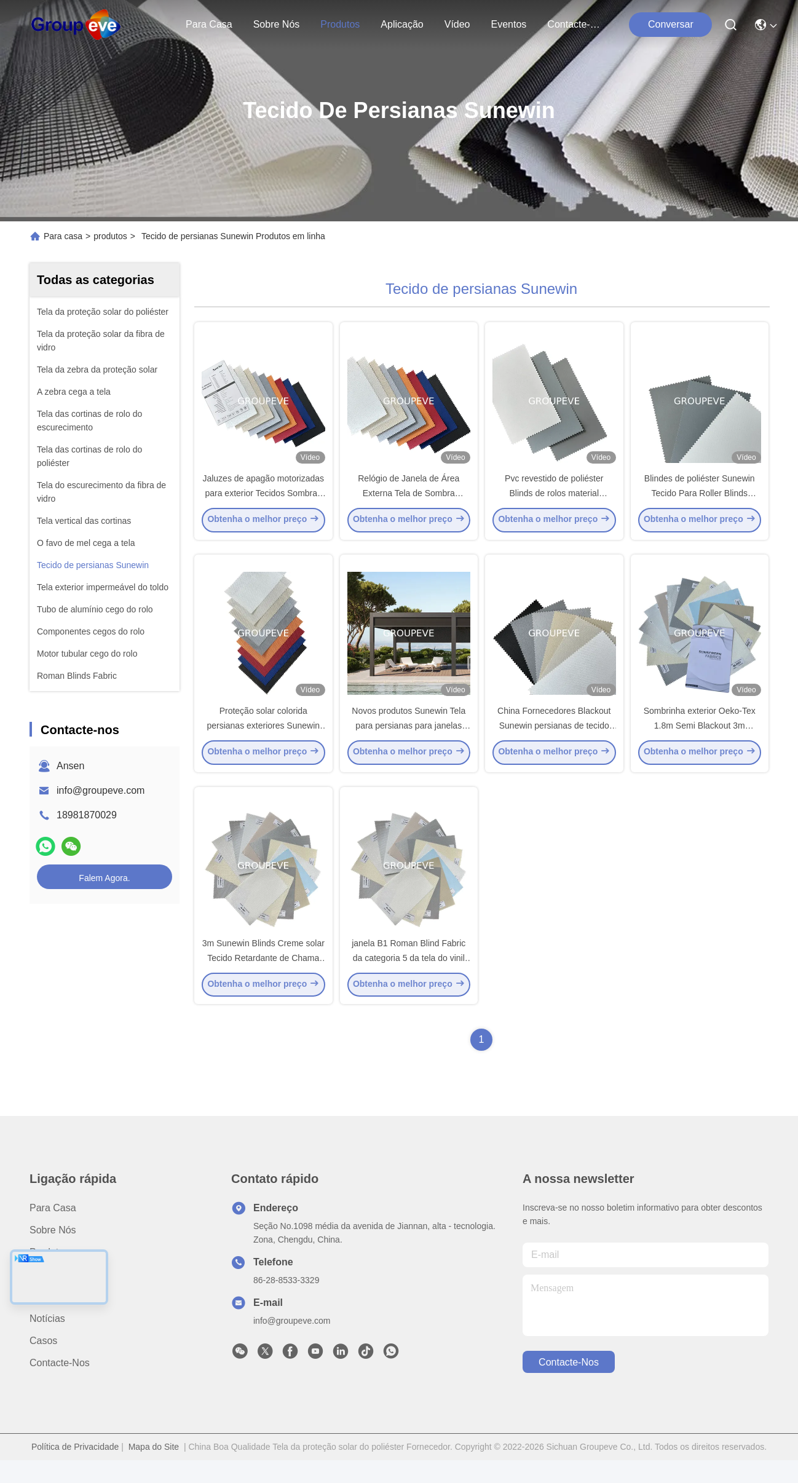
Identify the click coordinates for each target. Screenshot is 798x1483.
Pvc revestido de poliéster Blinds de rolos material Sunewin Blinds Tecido (554, 500)
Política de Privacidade (75, 1469)
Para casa (209, 24)
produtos (340, 24)
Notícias (47, 1341)
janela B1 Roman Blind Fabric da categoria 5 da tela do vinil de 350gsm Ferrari (408, 980)
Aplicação (402, 24)
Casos (43, 1363)
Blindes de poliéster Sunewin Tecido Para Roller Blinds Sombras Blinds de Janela (699, 500)
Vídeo (457, 24)
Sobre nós (276, 24)
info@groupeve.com (100, 790)
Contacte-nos (576, 24)
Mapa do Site (154, 1469)
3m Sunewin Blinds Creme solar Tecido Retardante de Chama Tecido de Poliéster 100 (263, 980)
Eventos (509, 24)
